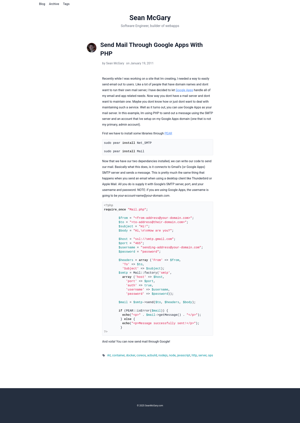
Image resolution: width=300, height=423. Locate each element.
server (202, 355)
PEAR (168, 133)
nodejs (163, 355)
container (118, 355)
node (172, 355)
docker (130, 355)
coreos (141, 355)
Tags (66, 4)
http (194, 355)
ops (210, 355)
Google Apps (184, 90)
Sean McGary (150, 18)
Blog (42, 4)
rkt (109, 355)
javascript (183, 355)
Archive (54, 4)
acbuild (152, 355)
